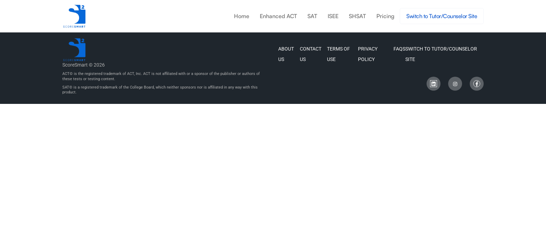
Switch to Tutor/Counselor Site (441, 16)
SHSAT (357, 16)
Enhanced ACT (278, 16)
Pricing (385, 16)
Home (241, 16)
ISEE (333, 16)
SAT (312, 16)
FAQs (399, 49)
